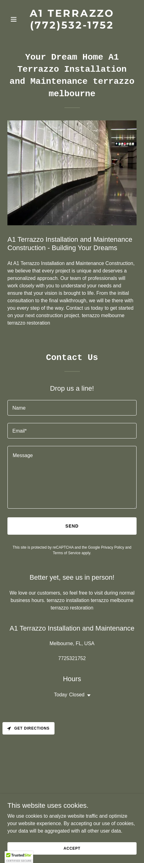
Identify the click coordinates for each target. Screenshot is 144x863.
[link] (72, 26)
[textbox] (72, 408)
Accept (71, 848)
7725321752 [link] (72, 658)
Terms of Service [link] (67, 553)
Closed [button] (77, 694)
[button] (17, 19)
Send (72, 526)
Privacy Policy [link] (112, 547)
